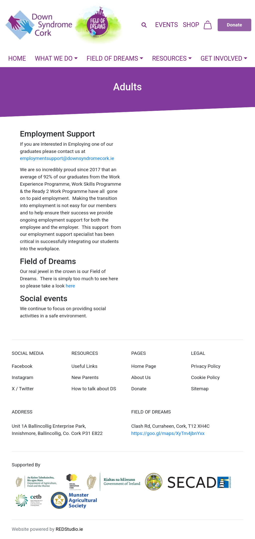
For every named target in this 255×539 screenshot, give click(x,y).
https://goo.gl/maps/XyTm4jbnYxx (167, 433)
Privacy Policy (205, 366)
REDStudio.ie (69, 529)
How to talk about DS (93, 389)
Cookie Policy (205, 377)
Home (17, 58)
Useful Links (84, 366)
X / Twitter (23, 389)
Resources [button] (169, 58)
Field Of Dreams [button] (112, 58)
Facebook (22, 366)
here (70, 286)
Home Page (143, 366)
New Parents (85, 377)
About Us (141, 377)
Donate (138, 389)
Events (166, 24)
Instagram (22, 377)
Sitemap (200, 389)
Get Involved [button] (221, 58)
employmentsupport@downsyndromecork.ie (67, 158)
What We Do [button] (54, 58)
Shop (191, 24)
